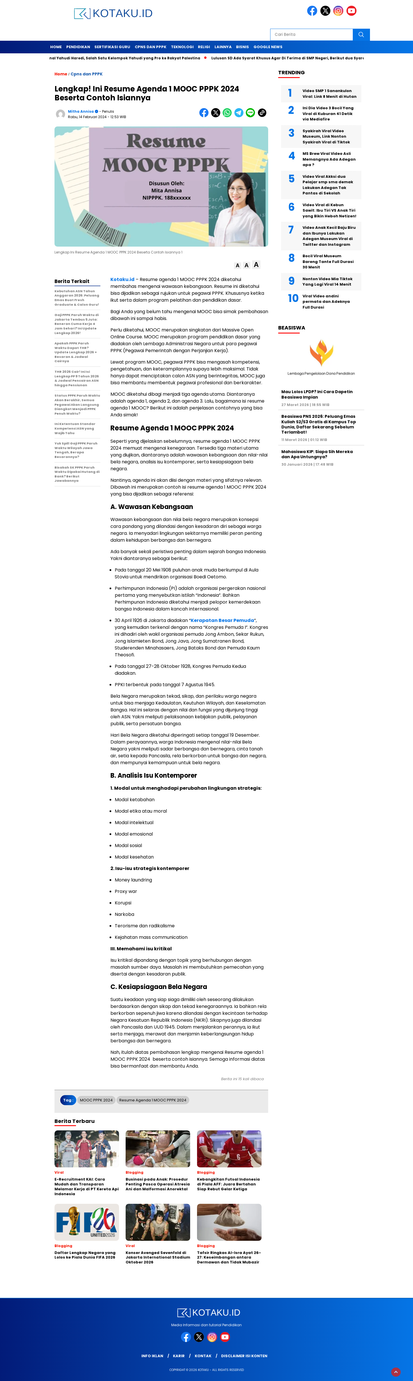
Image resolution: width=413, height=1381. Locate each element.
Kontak (203, 1356)
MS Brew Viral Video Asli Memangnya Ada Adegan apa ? (329, 159)
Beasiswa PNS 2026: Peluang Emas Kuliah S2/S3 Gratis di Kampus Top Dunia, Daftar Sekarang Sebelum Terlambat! (318, 424)
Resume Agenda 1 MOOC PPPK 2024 (152, 1100)
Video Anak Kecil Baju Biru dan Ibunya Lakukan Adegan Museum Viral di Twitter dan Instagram (329, 236)
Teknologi (182, 47)
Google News (268, 47)
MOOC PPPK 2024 (96, 1100)
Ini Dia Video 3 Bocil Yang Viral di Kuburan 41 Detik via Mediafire (328, 113)
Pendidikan (78, 47)
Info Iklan (152, 1356)
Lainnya (223, 47)
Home (56, 47)
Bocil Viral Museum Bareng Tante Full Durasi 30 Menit (328, 261)
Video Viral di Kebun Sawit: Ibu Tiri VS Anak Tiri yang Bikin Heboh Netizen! (329, 210)
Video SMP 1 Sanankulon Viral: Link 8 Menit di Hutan (329, 93)
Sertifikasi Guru (112, 47)
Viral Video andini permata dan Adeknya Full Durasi (326, 301)
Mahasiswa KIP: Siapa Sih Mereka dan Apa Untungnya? (317, 454)
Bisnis (242, 47)
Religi (204, 47)
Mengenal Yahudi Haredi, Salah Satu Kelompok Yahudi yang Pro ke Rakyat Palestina (122, 58)
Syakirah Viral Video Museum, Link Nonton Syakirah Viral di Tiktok (326, 136)
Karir (179, 1356)
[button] (237, 265)
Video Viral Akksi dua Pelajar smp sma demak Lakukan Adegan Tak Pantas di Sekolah (328, 185)
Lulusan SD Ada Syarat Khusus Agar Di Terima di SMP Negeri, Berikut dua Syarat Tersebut (302, 58)
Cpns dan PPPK (150, 47)
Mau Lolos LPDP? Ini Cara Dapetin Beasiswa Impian (317, 394)
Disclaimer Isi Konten (244, 1356)
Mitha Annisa (81, 111)
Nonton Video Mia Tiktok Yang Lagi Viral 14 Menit (327, 281)
